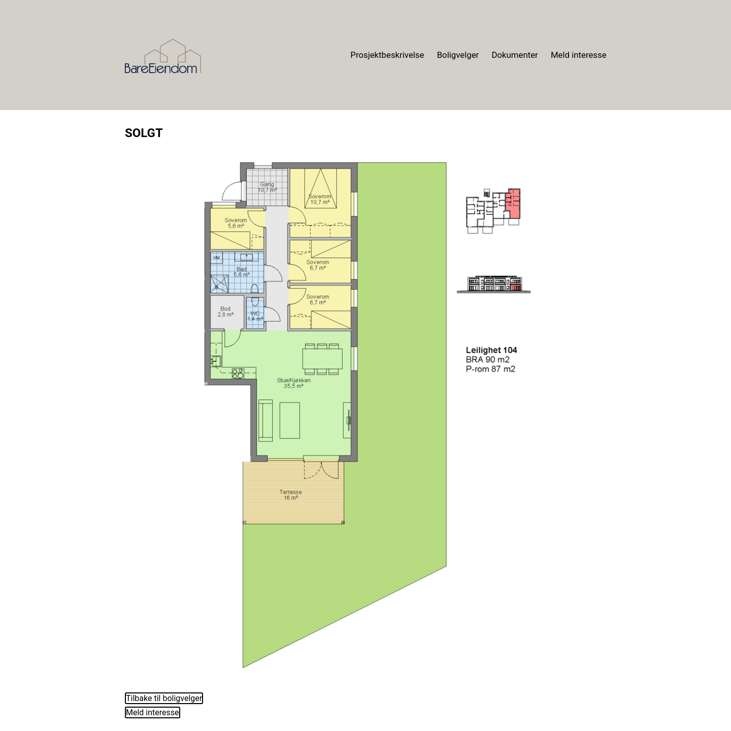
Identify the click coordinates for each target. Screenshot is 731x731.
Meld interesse (579, 55)
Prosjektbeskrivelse (387, 55)
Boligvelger (458, 55)
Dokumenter (514, 55)
